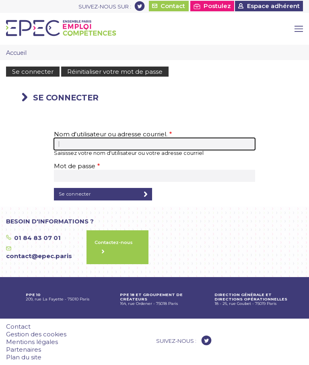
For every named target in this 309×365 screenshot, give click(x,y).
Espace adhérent (273, 6)
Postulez (217, 6)
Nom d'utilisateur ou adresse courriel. (110, 134)
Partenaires (23, 349)
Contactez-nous (114, 242)
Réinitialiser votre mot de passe (115, 71)
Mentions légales (32, 342)
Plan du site (23, 357)
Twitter (139, 6)
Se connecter (33, 71)
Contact (173, 6)
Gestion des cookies (36, 334)
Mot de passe (74, 166)
